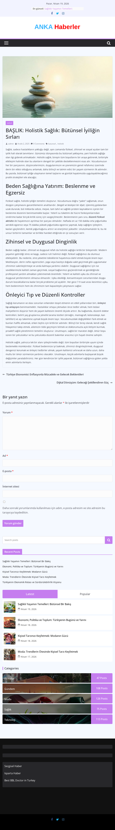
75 (102, 709)
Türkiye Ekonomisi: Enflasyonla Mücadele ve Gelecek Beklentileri (43, 374)
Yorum (8, 412)
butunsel (52, 143)
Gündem (9, 689)
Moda (7, 699)
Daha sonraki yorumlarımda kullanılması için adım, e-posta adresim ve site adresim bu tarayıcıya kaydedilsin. (54, 510)
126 (102, 698)
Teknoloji (9, 720)
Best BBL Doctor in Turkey (19, 780)
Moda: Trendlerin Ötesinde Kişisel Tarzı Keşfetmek (29, 576)
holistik (61, 143)
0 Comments (37, 143)
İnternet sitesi (11, 486)
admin (11, 143)
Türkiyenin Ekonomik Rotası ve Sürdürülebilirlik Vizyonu (32, 582)
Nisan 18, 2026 (28, 624)
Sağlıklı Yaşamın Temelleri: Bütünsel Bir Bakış (58, 10)
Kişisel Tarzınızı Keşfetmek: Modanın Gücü (25, 571)
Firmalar (9, 678)
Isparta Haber (12, 773)
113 (102, 719)
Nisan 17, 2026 (28, 656)
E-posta (8, 471)
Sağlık (9, 123)
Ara (109, 540)
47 (102, 678)
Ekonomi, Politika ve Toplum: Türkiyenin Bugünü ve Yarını (33, 566)
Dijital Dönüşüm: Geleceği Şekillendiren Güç (84, 382)
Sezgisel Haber (13, 766)
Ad (5, 455)
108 (102, 688)
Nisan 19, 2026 (28, 609)
